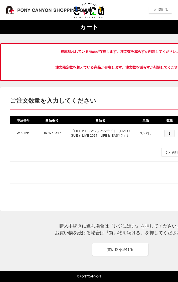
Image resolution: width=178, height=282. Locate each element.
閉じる (163, 10)
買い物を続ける (120, 249)
